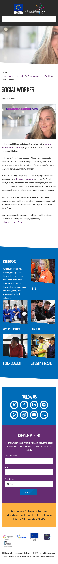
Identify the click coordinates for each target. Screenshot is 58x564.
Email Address (12, 455)
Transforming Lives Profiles (40, 76)
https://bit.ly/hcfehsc (13, 222)
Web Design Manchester (45, 556)
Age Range (9, 479)
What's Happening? (17, 76)
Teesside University (25, 179)
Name (7, 467)
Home (4, 76)
